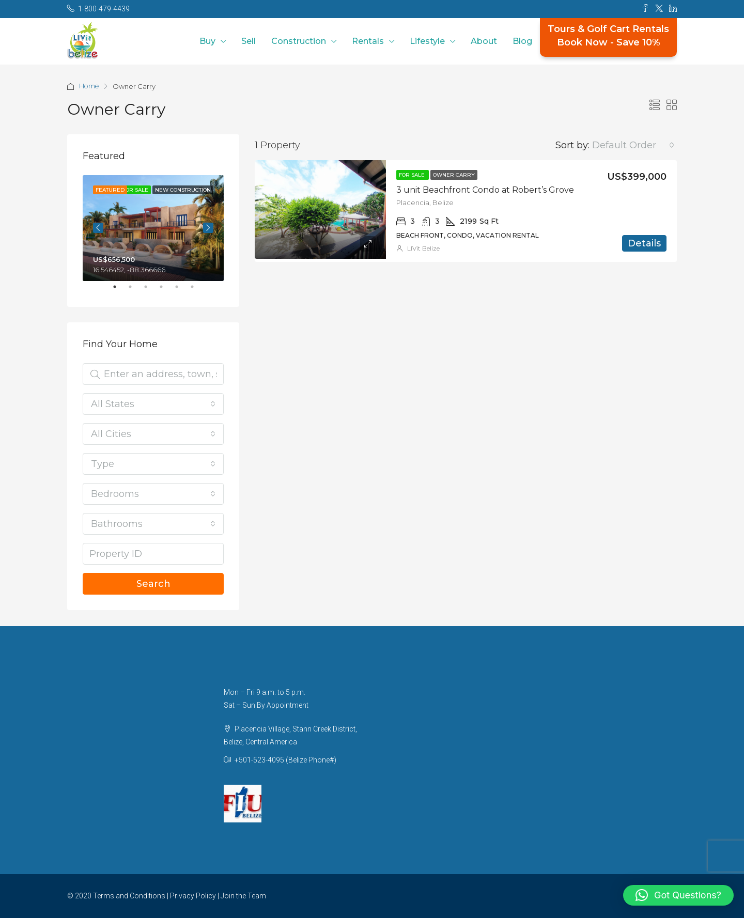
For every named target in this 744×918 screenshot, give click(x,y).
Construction (298, 41)
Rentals (368, 41)
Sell (248, 41)
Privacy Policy (193, 896)
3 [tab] (151, 291)
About (484, 41)
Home (89, 86)
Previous (98, 228)
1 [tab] (120, 291)
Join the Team (243, 896)
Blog (522, 41)
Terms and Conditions (129, 896)
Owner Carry (454, 175)
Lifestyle (427, 41)
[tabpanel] (153, 228)
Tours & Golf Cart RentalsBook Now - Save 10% (608, 35)
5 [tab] (182, 291)
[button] (678, 895)
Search (153, 583)
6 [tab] (197, 291)
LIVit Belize (423, 248)
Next (208, 228)
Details (644, 243)
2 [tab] (135, 291)
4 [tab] (166, 291)
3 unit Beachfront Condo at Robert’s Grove (485, 190)
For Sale (412, 175)
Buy (207, 41)
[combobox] (633, 145)
